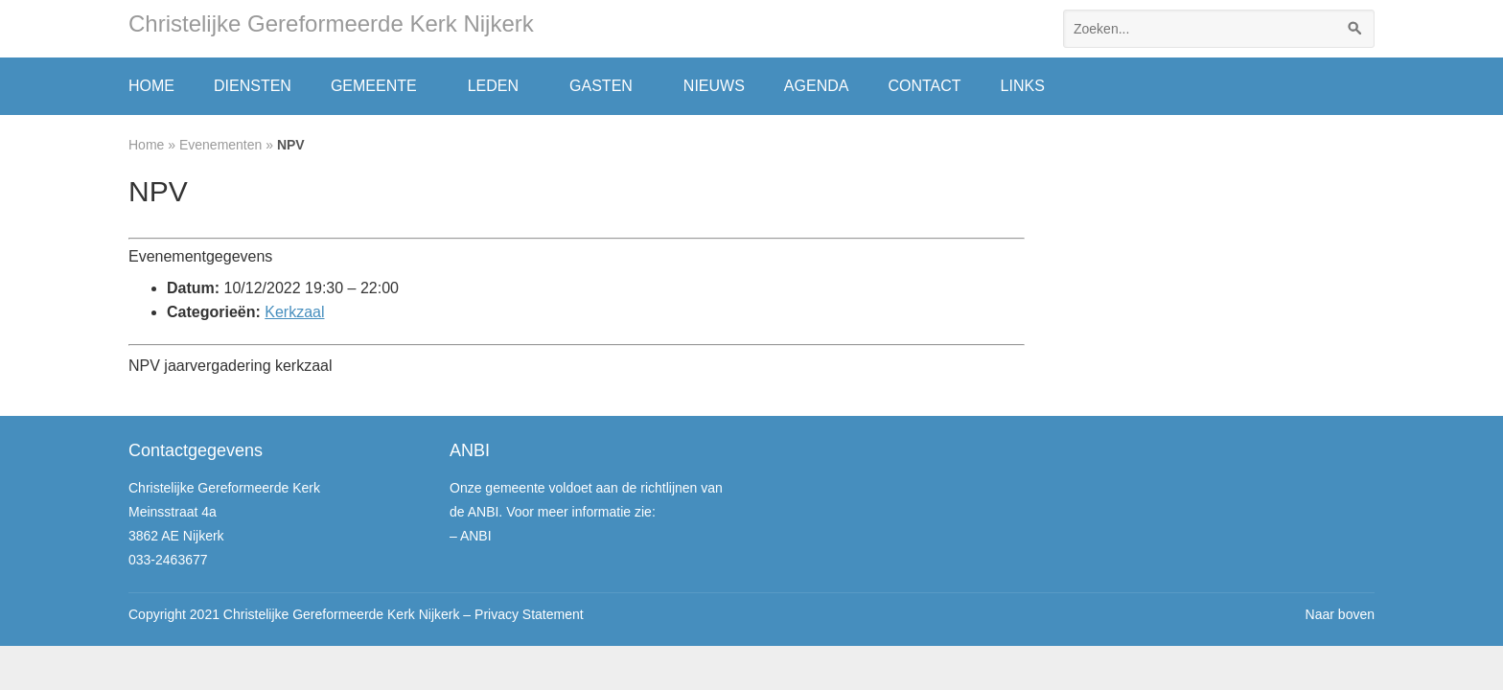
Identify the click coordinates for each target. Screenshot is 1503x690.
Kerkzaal (294, 312)
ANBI (476, 535)
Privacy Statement (529, 614)
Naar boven (1340, 614)
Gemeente (374, 86)
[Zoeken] (1355, 29)
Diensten (252, 86)
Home (151, 86)
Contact (924, 86)
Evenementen (220, 144)
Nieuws (714, 86)
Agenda (816, 86)
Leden (493, 86)
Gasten (601, 86)
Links (1023, 86)
